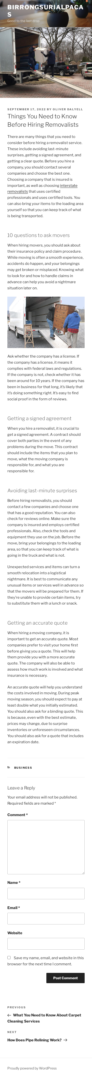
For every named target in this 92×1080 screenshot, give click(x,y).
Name (13, 882)
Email (13, 908)
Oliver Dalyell (68, 109)
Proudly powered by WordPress (32, 1068)
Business (23, 767)
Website (14, 933)
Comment (17, 815)
